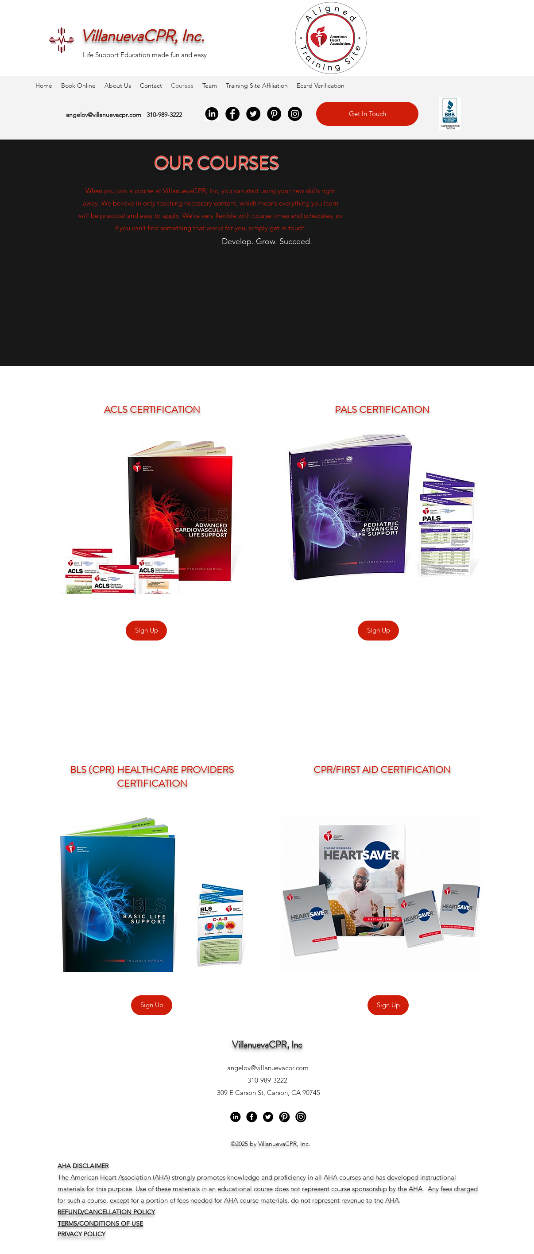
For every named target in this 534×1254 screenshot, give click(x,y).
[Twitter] (253, 114)
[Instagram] (295, 114)
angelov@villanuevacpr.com (103, 115)
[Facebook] (232, 114)
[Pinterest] (274, 114)
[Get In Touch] (367, 114)
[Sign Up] (146, 631)
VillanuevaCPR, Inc (267, 1044)
